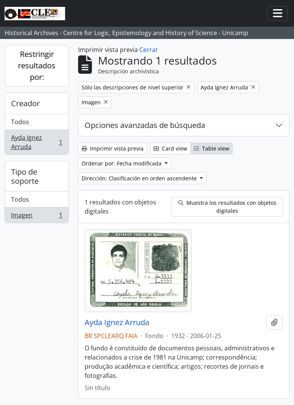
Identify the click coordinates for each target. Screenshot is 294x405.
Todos (20, 122)
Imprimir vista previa (113, 148)
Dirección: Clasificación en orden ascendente (140, 178)
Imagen (36, 217)
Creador (25, 103)
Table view (211, 148)
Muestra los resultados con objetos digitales (227, 206)
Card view (170, 148)
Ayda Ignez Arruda (36, 142)
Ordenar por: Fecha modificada (122, 163)
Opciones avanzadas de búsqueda (145, 125)
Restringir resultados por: (37, 65)
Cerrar (148, 49)
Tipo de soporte (25, 176)
